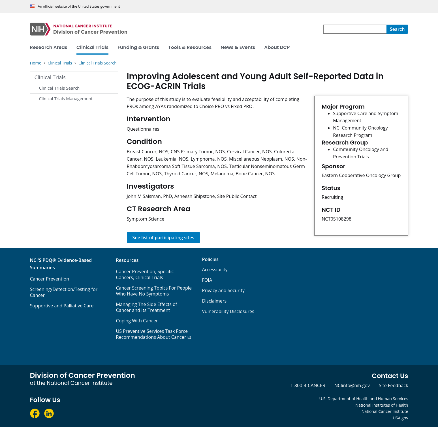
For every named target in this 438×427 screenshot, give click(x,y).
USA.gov (400, 417)
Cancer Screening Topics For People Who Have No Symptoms (154, 291)
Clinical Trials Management (66, 98)
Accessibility (214, 269)
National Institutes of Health (381, 405)
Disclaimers (214, 301)
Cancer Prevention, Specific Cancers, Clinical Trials (145, 274)
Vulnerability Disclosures (228, 311)
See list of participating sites (164, 237)
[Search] (397, 29)
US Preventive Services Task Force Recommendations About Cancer (152, 334)
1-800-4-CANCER (307, 385)
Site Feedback (393, 385)
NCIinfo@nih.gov (352, 385)
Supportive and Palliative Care (62, 306)
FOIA (207, 280)
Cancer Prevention (49, 279)
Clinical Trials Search (59, 88)
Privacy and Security (223, 290)
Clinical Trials (50, 77)
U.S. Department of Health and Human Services (363, 398)
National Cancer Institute (385, 411)
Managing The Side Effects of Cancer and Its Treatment (146, 307)
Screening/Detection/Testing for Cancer (64, 292)
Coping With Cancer (137, 321)
